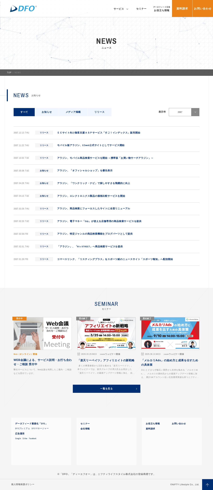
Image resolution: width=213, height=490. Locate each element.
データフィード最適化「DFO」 (31, 424)
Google (18, 438)
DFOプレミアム (22, 428)
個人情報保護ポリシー (22, 484)
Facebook (32, 438)
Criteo (25, 438)
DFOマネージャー (40, 428)
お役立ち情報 (153, 424)
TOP (9, 72)
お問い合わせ (179, 424)
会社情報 (85, 429)
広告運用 (19, 434)
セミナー (85, 424)
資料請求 (150, 429)
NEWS (18, 72)
